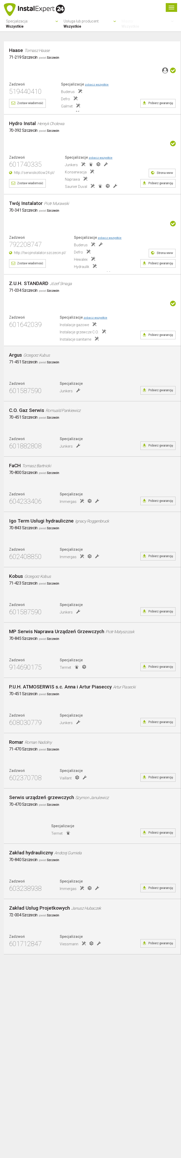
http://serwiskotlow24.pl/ (34, 173)
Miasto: (148, 24)
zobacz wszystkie (97, 84)
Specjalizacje (85, 84)
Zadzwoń (17, 84)
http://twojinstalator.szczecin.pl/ (40, 253)
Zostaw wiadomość (30, 103)
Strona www (165, 173)
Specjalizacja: (32, 24)
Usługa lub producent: (90, 24)
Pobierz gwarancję (160, 103)
